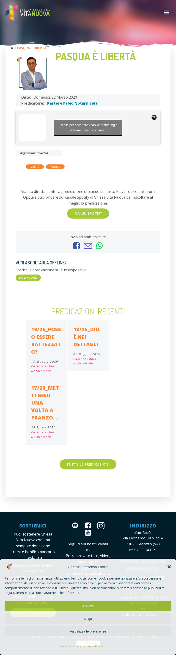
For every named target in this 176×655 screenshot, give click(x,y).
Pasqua (55, 166)
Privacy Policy (93, 646)
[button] (169, 566)
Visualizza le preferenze (88, 631)
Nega (88, 619)
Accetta (88, 606)
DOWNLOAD (28, 278)
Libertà (34, 166)
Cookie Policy (71, 646)
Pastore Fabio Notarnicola (72, 103)
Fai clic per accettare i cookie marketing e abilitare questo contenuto (88, 127)
